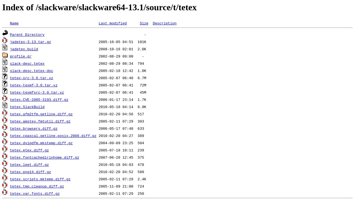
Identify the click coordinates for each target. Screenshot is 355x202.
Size (144, 23)
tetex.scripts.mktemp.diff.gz (40, 178)
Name (14, 23)
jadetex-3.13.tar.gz (30, 41)
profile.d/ (21, 56)
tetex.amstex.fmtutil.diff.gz (40, 121)
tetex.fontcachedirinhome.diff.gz (44, 157)
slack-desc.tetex (27, 63)
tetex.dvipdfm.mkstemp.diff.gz (41, 142)
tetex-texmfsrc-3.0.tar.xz (37, 92)
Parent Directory (27, 34)
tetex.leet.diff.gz (29, 164)
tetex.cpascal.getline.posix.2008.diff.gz (53, 135)
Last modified (113, 23)
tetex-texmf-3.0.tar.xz (34, 85)
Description (165, 23)
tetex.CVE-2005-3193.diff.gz (39, 99)
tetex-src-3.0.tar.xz (31, 77)
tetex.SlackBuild (27, 106)
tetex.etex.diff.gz (29, 150)
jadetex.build (24, 48)
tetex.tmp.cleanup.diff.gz (37, 186)
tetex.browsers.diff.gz (34, 128)
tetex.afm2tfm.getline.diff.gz (41, 113)
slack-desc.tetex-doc (31, 70)
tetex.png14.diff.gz (30, 171)
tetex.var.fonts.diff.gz (35, 193)
